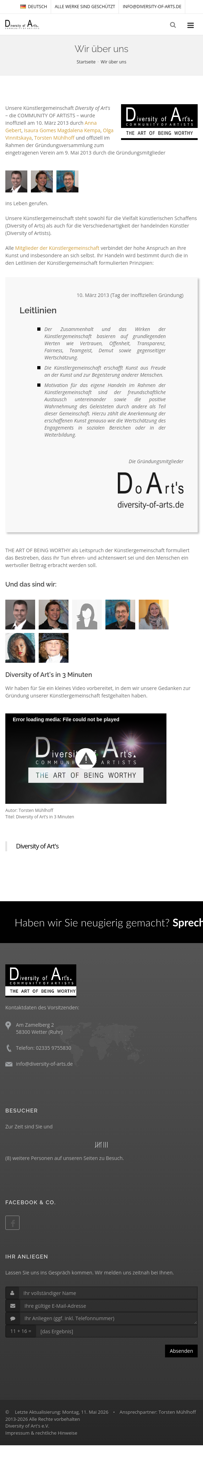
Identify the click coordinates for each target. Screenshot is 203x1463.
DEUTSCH (33, 7)
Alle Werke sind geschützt (85, 7)
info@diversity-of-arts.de (152, 7)
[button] (86, 758)
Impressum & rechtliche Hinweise (41, 1433)
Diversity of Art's (37, 846)
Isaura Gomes (40, 130)
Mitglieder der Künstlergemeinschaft (57, 248)
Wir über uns (113, 62)
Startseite (86, 62)
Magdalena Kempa (78, 130)
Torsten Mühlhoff (54, 137)
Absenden (181, 1350)
